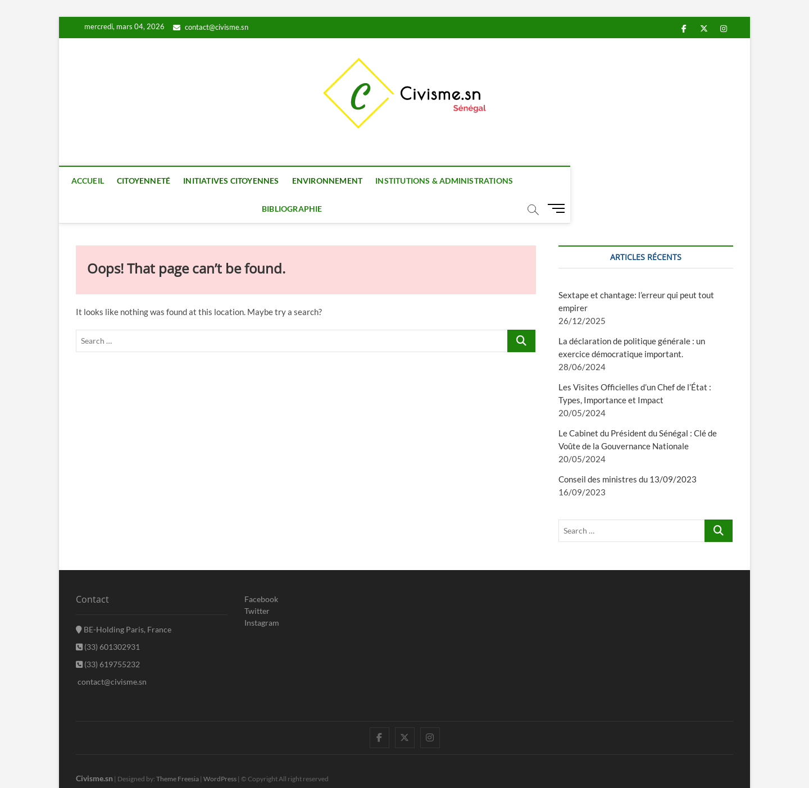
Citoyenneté (153, 180)
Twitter (257, 583)
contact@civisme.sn (210, 26)
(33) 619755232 (108, 636)
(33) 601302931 (108, 619)
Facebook (261, 571)
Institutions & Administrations (455, 180)
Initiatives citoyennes (241, 180)
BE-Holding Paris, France (123, 602)
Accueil (97, 180)
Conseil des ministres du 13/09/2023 (627, 452)
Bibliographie (567, 180)
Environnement (337, 180)
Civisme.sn (94, 750)
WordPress (220, 751)
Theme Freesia (177, 751)
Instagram (261, 595)
